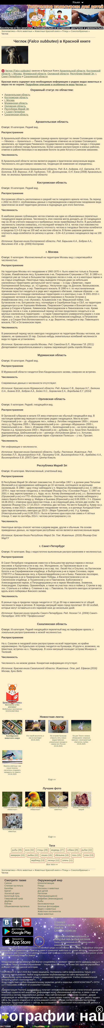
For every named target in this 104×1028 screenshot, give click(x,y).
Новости (58, 927)
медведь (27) (57, 850)
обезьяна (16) (62, 855)
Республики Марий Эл (82, 73)
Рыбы (40, 901)
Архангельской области (72, 70)
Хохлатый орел (11, 893)
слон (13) (88, 855)
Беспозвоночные (46, 903)
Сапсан (8, 883)
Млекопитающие (46, 883)
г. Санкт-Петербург (14, 112)
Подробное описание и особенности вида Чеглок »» (56, 84)
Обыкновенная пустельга (16, 906)
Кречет (7, 891)
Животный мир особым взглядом (72, 939)
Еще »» (52, 779)
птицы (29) (42, 850)
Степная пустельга (13, 885)
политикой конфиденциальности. (17, 1005)
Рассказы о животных (48, 888)
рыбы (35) (17, 850)
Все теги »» (52, 864)
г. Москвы (17, 73)
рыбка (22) (33, 855)
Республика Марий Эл (16, 109)
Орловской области (58, 73)
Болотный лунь (11, 896)
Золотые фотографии (48, 906)
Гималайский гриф (13, 898)
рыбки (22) (87, 850)
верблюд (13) (37, 860)
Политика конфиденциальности (71, 936)
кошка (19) (46, 855)
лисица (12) (53, 860)
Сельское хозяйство (65, 930)
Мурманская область (16, 103)
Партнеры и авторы (65, 925)
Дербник (8, 901)
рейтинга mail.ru (90, 962)
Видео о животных (47, 909)
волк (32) (29, 850)
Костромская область (16, 97)
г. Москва (9, 100)
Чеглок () (17, 70)
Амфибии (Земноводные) (50, 898)
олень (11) (67, 860)
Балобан (8, 888)
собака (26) (72, 850)
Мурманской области (34, 73)
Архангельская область (17, 94)
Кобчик (7, 903)
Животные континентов (49, 911)
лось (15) (76, 855)
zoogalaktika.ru (34, 990)
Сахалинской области (35, 76)
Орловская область (15, 106)
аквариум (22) (17, 855)
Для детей (43, 891)
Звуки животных (45, 914)
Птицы (41, 885)
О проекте (59, 922)
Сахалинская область (16, 114)
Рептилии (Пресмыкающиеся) (47, 894)
